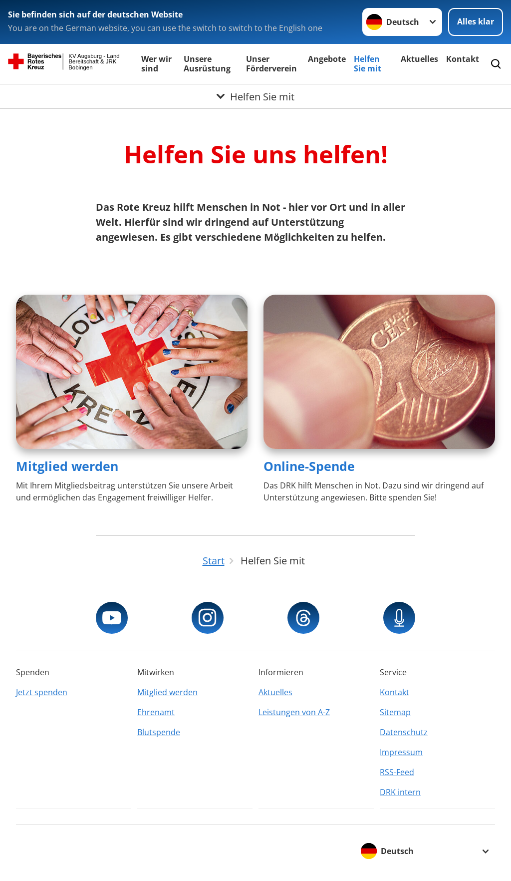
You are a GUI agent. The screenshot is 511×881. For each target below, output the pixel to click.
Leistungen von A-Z (294, 712)
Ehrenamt (156, 712)
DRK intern (400, 792)
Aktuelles (419, 58)
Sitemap (395, 712)
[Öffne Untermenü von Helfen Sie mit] (255, 96)
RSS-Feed (397, 772)
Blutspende (158, 732)
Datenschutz (404, 732)
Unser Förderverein (271, 63)
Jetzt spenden (41, 692)
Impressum (401, 752)
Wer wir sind (156, 63)
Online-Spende (309, 465)
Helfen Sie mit (367, 63)
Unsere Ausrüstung (207, 63)
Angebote (327, 58)
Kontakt (462, 58)
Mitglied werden (67, 465)
